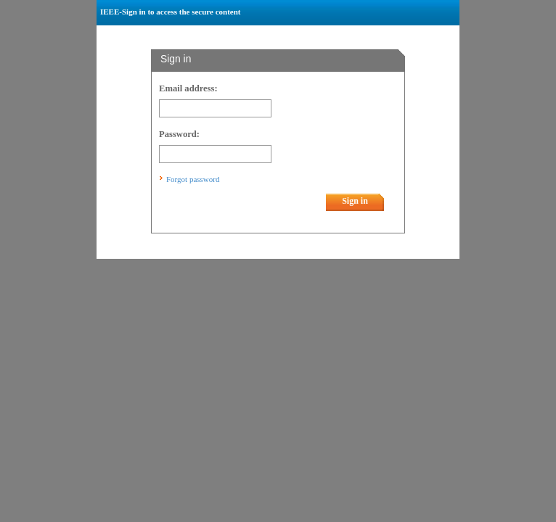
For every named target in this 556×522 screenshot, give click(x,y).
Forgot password (192, 179)
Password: (179, 134)
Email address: (188, 88)
